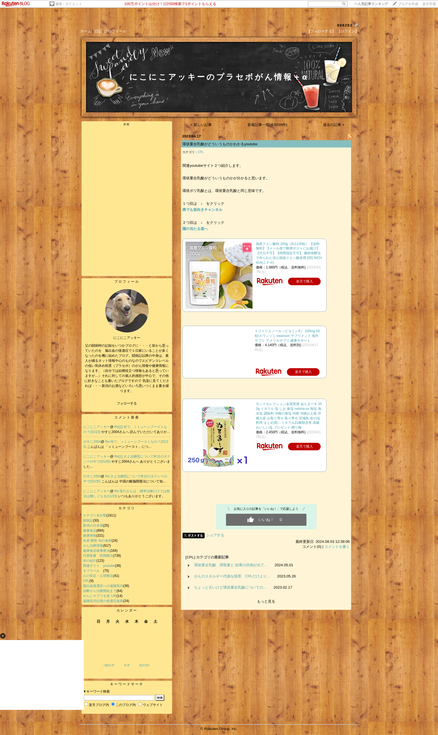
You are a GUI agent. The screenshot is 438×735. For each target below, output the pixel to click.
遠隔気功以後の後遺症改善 (103, 601)
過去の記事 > (333, 125)
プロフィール (115, 31)
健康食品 (89, 530)
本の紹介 (89, 561)
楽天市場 (429, 4)
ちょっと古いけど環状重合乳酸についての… (230, 587)
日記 (98, 31)
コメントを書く (337, 546)
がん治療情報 (93, 546)
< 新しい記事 (201, 125)
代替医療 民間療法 (98, 556)
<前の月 (108, 665)
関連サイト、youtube (99, 566)
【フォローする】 (321, 31)
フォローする (127, 403)
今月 (127, 665)
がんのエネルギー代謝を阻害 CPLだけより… (232, 576)
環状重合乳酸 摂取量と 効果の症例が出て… (231, 565)
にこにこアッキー (96, 427)
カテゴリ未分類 (94, 515)
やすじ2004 (92, 442)
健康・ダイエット (68, 4)
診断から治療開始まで (99, 591)
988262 (345, 25)
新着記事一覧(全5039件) (267, 125)
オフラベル (93, 571)
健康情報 (89, 535)
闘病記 (88, 520)
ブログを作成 (408, 4)
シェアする (215, 535)
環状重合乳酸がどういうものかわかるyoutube (219, 144)
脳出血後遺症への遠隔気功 (103, 586)
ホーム (85, 31)
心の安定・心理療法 (98, 576)
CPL (86, 581)
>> (371, 4)
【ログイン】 (348, 31)
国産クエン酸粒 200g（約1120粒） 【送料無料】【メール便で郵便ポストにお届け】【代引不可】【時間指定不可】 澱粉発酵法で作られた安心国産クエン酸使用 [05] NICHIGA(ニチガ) (289, 253)
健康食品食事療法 (96, 551)
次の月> (144, 665)
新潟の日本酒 (93, 525)
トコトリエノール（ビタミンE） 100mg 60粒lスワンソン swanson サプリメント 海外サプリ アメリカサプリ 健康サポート (287, 335)
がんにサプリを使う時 (99, 596)
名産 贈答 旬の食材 (97, 541)
